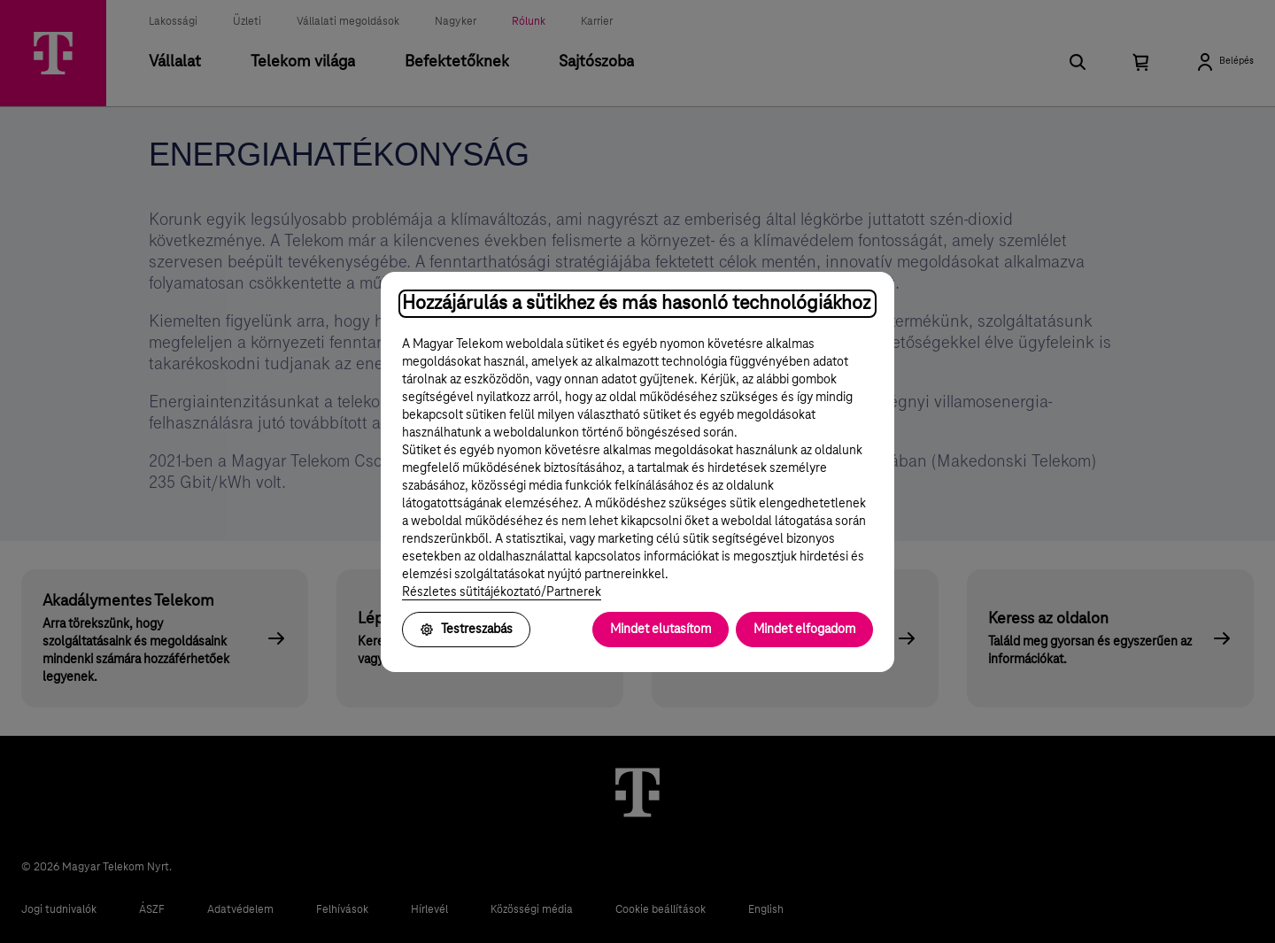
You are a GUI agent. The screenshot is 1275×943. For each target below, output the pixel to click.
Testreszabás (466, 629)
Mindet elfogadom (804, 629)
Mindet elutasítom (660, 629)
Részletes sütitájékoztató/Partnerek (501, 592)
